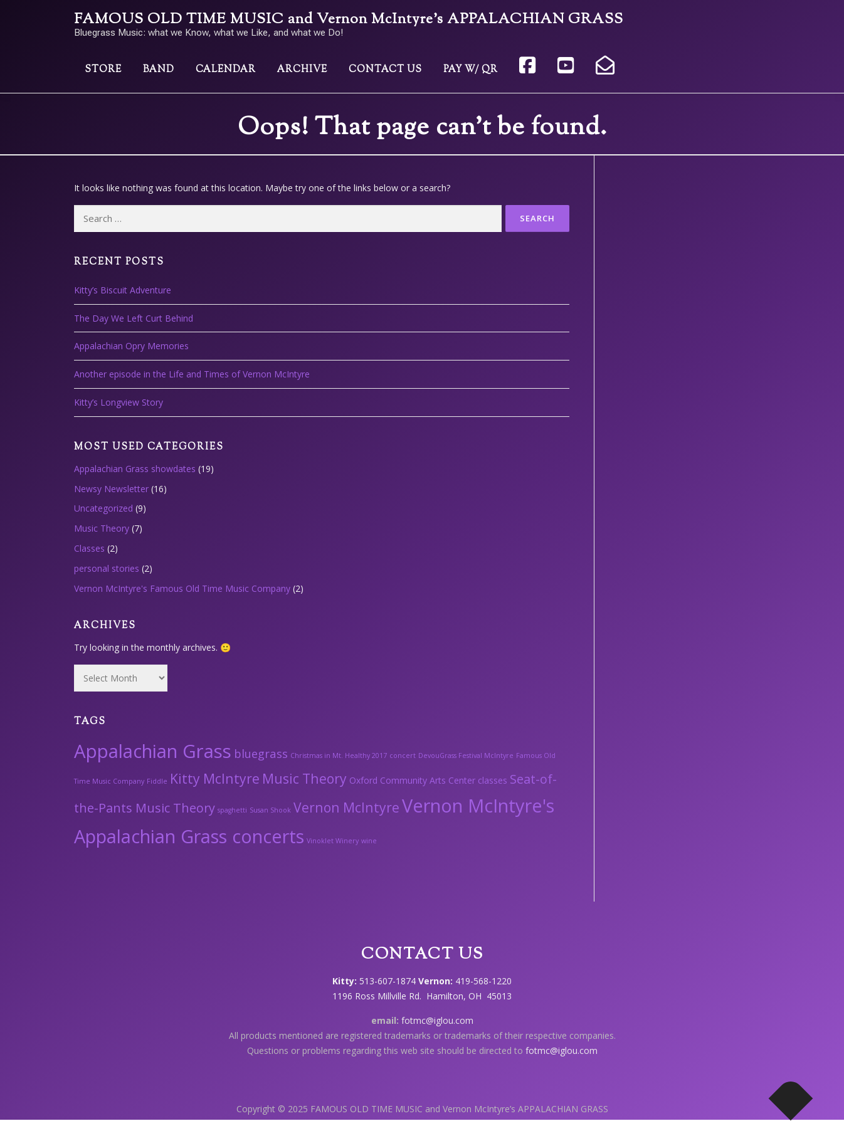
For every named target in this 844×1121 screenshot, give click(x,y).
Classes (89, 548)
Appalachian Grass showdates (135, 469)
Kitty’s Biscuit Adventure (122, 290)
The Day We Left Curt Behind (133, 318)
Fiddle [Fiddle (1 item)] (157, 781)
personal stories (106, 568)
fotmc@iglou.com (437, 1020)
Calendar (226, 69)
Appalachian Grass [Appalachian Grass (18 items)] (152, 751)
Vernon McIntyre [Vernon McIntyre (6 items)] (346, 807)
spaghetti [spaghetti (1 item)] (232, 810)
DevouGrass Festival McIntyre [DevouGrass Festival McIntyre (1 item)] (466, 755)
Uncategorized (103, 508)
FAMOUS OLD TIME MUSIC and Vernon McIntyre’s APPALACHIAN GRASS (348, 19)
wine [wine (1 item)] (369, 840)
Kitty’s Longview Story (118, 402)
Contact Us (385, 69)
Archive (302, 69)
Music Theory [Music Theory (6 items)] (304, 778)
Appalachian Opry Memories (131, 346)
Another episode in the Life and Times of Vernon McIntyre (192, 374)
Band (158, 69)
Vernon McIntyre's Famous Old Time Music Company (182, 588)
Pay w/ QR (470, 69)
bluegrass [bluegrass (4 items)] (261, 753)
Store (103, 69)
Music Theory (101, 528)
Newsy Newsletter (111, 489)
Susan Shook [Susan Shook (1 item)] (270, 810)
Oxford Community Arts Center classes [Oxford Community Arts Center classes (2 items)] (428, 780)
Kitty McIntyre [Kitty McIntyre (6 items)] (215, 778)
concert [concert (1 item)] (402, 755)
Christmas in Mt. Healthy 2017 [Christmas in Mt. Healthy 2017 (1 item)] (338, 755)
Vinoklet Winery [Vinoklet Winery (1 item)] (333, 840)
